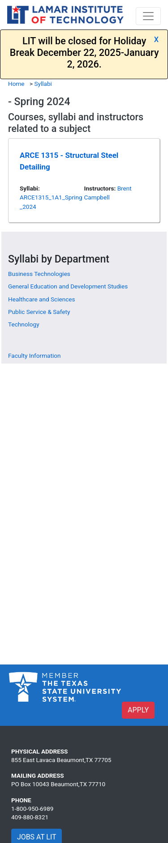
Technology (23, 324)
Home (16, 83)
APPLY (138, 710)
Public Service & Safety (39, 311)
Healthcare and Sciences (41, 299)
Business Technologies (39, 273)
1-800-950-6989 (32, 808)
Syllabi (43, 83)
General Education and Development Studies (68, 286)
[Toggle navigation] (148, 16)
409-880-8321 (29, 817)
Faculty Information (34, 355)
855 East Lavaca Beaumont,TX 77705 (61, 759)
